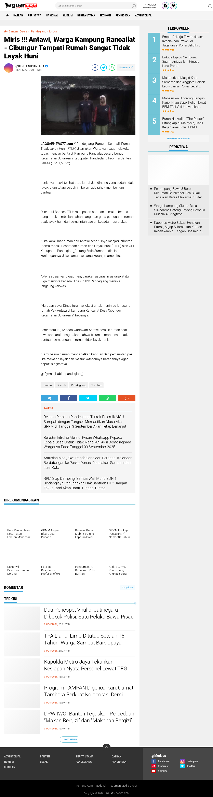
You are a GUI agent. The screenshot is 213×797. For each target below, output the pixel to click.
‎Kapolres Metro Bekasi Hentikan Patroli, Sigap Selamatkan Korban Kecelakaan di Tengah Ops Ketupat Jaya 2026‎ (179, 227)
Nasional (52, 15)
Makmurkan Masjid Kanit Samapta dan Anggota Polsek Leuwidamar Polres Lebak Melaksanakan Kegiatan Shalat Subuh (183, 82)
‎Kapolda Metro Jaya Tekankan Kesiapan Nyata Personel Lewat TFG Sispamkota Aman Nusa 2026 (85, 669)
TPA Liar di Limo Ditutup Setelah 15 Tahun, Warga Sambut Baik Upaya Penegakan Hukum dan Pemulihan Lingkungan (84, 643)
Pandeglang (78, 385)
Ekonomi (105, 15)
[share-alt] (49, 398)
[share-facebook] (95, 67)
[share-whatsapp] (112, 67)
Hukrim (68, 15)
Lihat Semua (70, 739)
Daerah (18, 15)
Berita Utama (86, 15)
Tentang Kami (84, 785)
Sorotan (96, 385)
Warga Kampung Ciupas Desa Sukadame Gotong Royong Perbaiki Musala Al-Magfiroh (179, 210)
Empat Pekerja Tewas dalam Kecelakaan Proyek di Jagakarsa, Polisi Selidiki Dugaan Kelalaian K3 (182, 41)
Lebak (44, 761)
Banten (47, 385)
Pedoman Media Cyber (123, 785)
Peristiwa (34, 15)
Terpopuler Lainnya (178, 138)
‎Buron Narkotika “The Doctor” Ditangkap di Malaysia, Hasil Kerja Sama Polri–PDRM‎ (183, 123)
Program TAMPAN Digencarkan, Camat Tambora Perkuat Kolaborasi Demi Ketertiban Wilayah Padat (88, 695)
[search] (96, 5)
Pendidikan (123, 15)
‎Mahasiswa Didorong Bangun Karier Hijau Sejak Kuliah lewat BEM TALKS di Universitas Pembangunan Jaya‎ (184, 102)
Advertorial (143, 15)
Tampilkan (127, 587)
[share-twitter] (103, 67)
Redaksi (101, 785)
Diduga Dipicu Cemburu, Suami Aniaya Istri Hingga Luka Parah (180, 61)
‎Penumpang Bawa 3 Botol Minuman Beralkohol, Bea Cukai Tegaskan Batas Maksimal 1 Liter (178, 193)
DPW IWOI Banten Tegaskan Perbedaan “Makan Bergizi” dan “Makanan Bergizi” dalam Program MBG (89, 720)
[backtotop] (107, 748)
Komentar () (126, 67)
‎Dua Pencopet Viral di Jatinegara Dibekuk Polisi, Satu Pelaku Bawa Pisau (89, 613)
